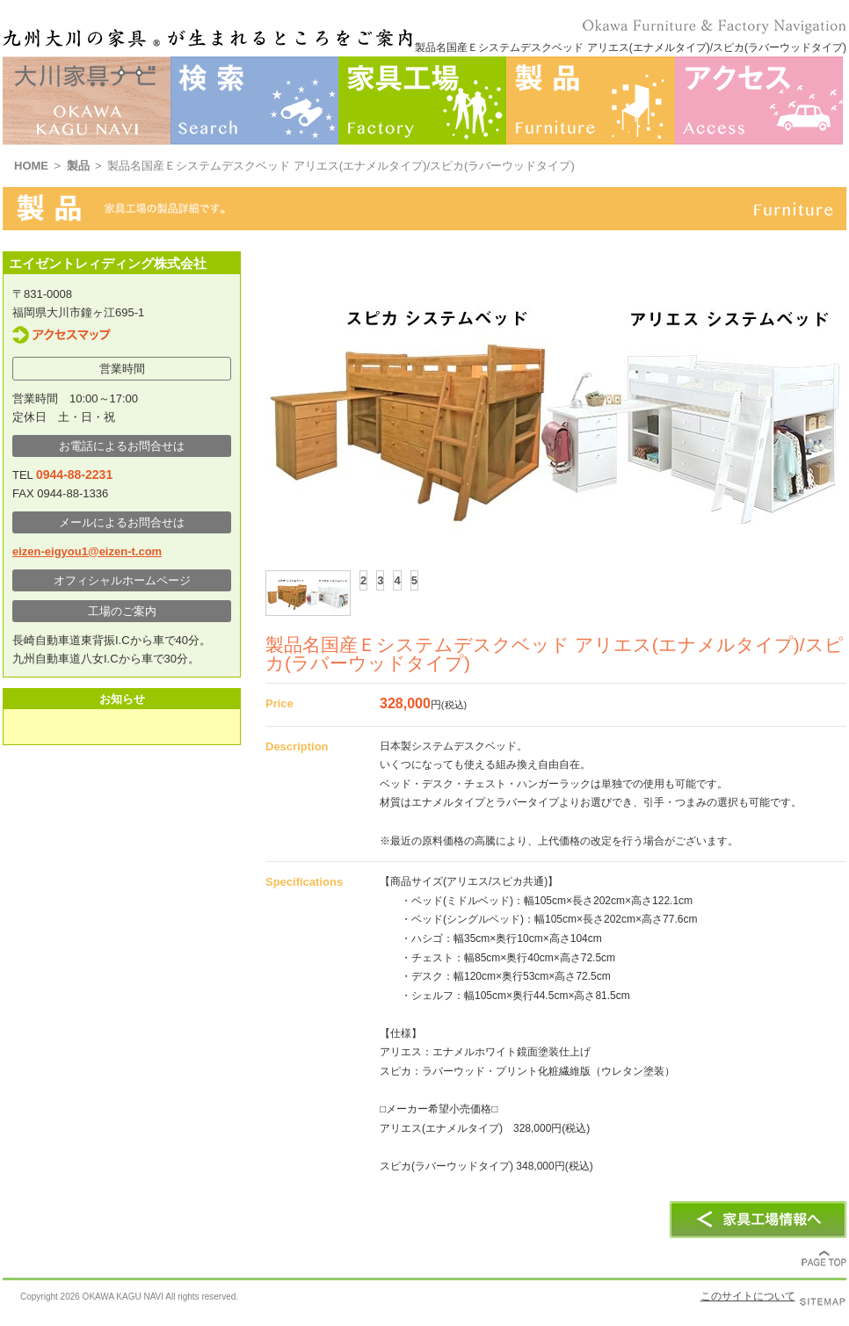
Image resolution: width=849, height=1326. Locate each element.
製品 (78, 165)
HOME (31, 165)
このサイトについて (747, 1296)
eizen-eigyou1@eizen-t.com (87, 551)
